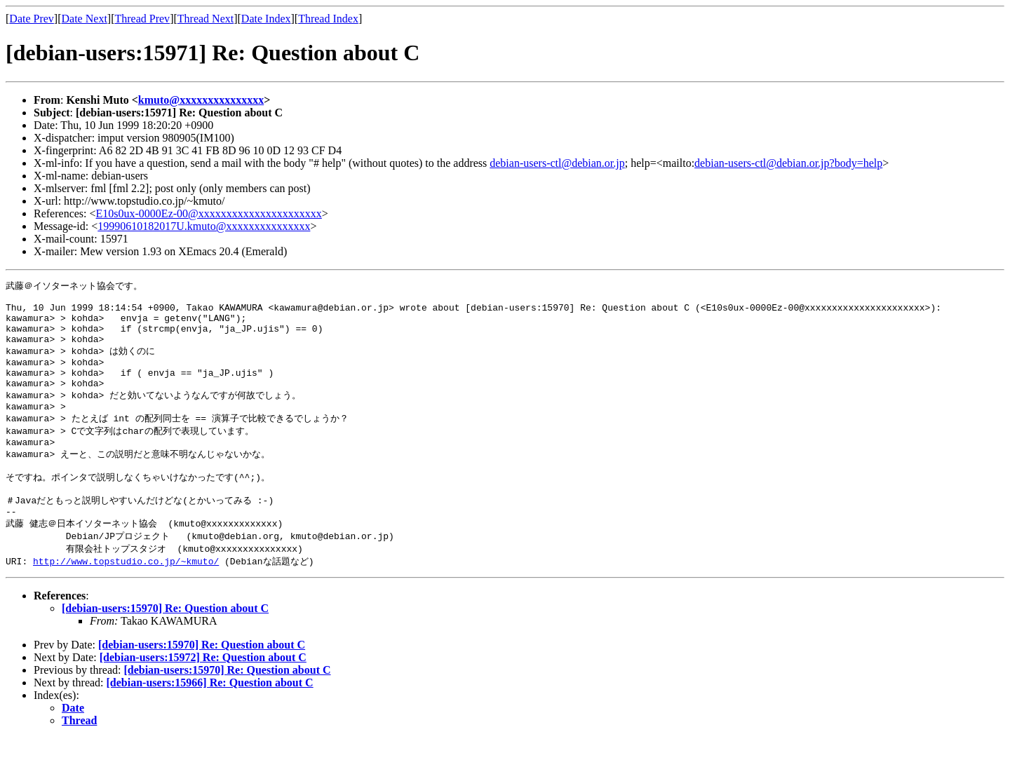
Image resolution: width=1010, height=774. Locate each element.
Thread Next (205, 19)
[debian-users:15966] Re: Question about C (210, 718)
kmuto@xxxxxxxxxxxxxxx (201, 100)
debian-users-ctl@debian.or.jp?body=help (788, 163)
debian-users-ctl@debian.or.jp (557, 163)
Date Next (84, 19)
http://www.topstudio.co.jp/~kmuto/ (126, 596)
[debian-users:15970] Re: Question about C (165, 644)
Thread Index (328, 19)
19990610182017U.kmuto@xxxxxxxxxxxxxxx (203, 226)
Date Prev (31, 19)
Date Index (266, 19)
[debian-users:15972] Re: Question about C (203, 693)
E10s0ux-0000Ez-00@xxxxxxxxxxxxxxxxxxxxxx (209, 213)
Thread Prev (142, 19)
